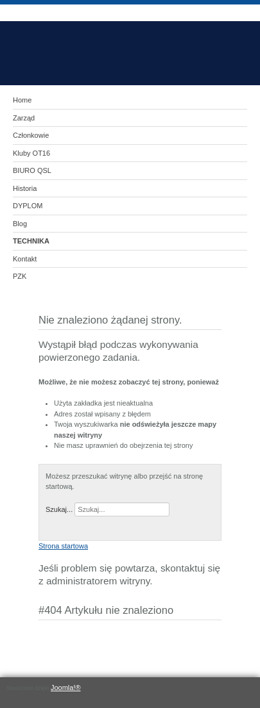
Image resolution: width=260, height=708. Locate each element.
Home (22, 100)
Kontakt (25, 259)
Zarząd (24, 118)
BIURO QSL (32, 170)
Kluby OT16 (31, 153)
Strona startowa (63, 546)
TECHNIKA (31, 241)
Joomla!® (66, 687)
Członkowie (31, 135)
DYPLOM (27, 206)
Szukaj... (59, 509)
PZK (19, 276)
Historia (25, 188)
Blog (20, 223)
